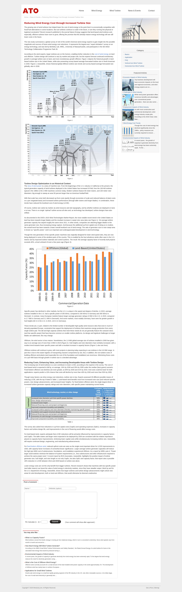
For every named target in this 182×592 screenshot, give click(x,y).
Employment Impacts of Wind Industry (136, 107)
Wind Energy (109, 11)
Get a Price (149, 588)
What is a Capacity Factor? (35, 538)
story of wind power (35, 186)
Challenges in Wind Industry (132, 92)
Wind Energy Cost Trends (131, 123)
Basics (127, 54)
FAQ (126, 60)
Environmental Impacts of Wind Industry (39, 554)
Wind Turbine (124, 11)
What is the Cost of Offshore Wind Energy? (40, 562)
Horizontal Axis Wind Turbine (134, 66)
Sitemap (156, 588)
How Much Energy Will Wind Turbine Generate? (42, 546)
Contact (153, 11)
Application (128, 57)
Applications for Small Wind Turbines (38, 571)
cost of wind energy (102, 54)
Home (97, 11)
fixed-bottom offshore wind (36, 446)
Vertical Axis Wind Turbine (133, 63)
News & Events (139, 11)
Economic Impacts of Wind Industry (135, 77)
